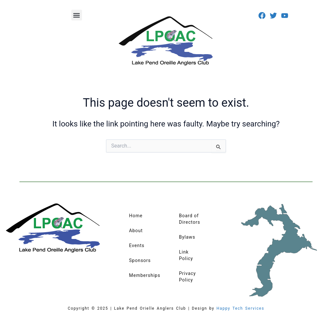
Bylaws (187, 237)
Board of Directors (189, 219)
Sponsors (140, 260)
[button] (76, 15)
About (136, 230)
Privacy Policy (187, 276)
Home (136, 215)
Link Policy (186, 255)
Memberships (144, 275)
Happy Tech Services (240, 308)
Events (136, 245)
